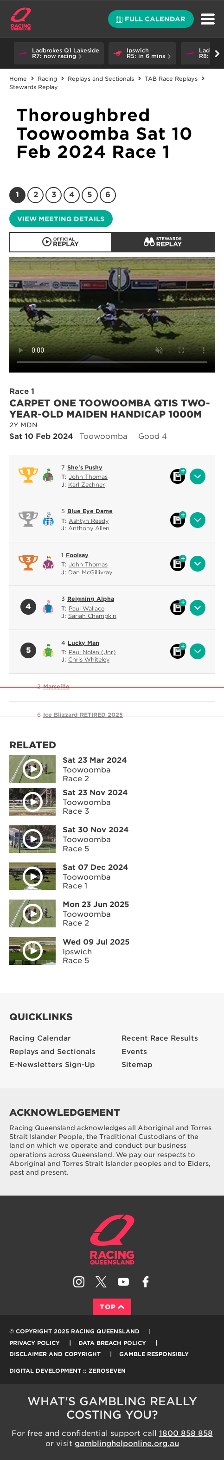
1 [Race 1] (17, 194)
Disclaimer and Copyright (55, 1354)
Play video (26, 767)
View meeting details (60, 219)
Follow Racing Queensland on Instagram (78, 1281)
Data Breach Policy (112, 1342)
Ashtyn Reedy (89, 520)
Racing (47, 78)
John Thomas (88, 476)
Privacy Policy (34, 1342)
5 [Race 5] (89, 194)
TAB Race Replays (171, 78)
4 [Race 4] (72, 194)
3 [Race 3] (53, 194)
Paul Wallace (86, 608)
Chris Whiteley (88, 659)
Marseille (56, 686)
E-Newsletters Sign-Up (52, 1065)
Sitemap (137, 1065)
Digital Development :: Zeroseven (67, 1370)
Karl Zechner (86, 484)
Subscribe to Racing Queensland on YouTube (123, 1281)
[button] (59, 53)
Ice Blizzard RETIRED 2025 (83, 714)
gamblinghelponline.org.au (127, 1443)
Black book (177, 476)
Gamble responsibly (154, 1354)
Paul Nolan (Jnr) (92, 652)
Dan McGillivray (90, 572)
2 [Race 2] (35, 194)
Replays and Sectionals (101, 78)
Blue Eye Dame (90, 511)
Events (134, 1052)
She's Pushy (84, 467)
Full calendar (151, 19)
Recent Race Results (160, 1038)
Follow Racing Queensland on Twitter (101, 1281)
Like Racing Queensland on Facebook (145, 1281)
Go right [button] (217, 53)
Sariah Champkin (92, 615)
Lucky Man (83, 642)
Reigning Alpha (90, 598)
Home (20, 19)
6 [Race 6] (107, 194)
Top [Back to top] (112, 1307)
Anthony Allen (88, 528)
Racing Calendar (40, 1038)
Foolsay (77, 555)
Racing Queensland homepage (112, 1239)
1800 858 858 (186, 1433)
